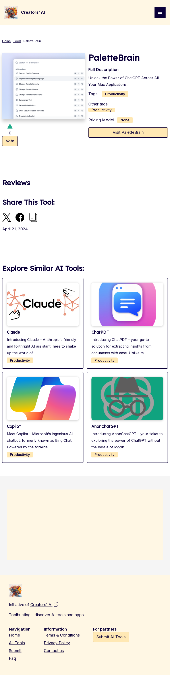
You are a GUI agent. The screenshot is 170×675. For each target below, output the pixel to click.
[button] (160, 12)
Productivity (115, 94)
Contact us (54, 650)
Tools (17, 41)
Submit (15, 650)
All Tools (17, 643)
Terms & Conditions (62, 635)
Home (6, 41)
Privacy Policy (57, 643)
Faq (12, 658)
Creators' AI (41, 604)
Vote (10, 141)
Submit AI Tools (111, 637)
